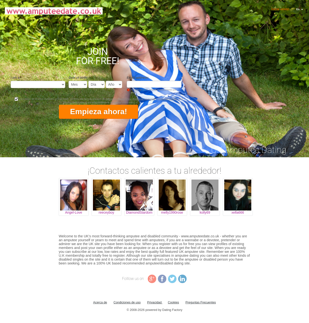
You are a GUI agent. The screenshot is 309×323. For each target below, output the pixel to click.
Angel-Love (73, 212)
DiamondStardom (139, 212)
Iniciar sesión (280, 9)
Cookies (173, 302)
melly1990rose (172, 212)
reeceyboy (106, 212)
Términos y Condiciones (119, 99)
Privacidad (154, 302)
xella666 (238, 212)
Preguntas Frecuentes (200, 302)
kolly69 (205, 212)
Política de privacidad (144, 99)
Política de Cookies (167, 99)
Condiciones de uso (126, 302)
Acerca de (100, 302)
